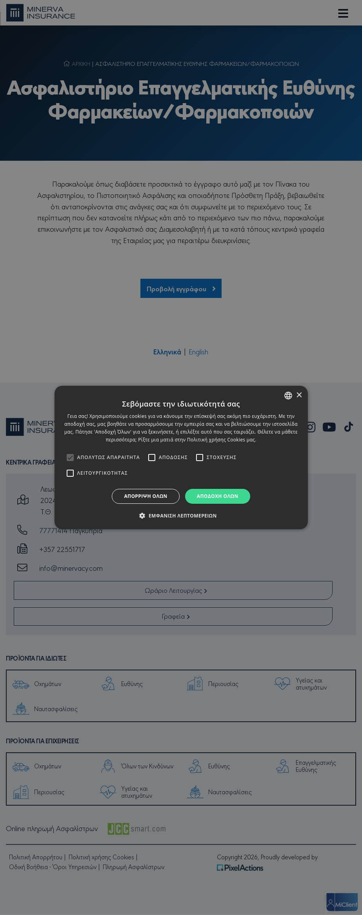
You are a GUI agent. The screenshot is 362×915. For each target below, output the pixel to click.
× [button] (299, 395)
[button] (180, 515)
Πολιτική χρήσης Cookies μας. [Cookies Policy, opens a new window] (221, 439)
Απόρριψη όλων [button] (145, 496)
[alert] (181, 457)
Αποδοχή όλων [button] (217, 496)
